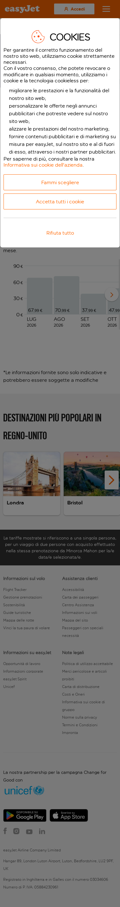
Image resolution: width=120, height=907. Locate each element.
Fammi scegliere (60, 182)
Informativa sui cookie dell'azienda (43, 165)
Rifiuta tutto (60, 233)
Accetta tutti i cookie (60, 202)
